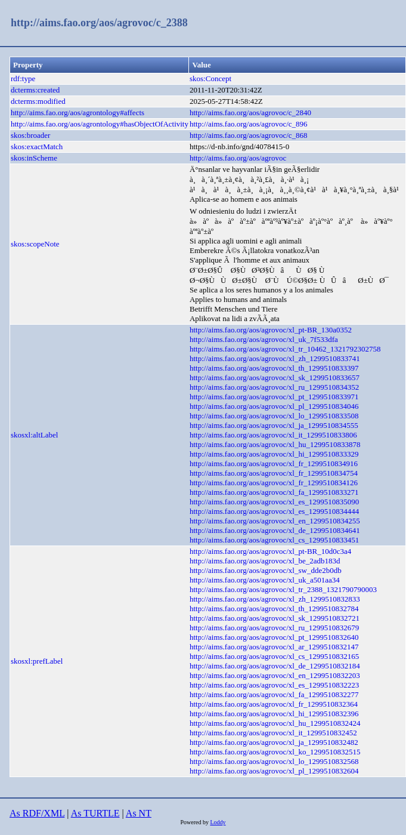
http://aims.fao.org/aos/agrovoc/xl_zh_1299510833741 (275, 358)
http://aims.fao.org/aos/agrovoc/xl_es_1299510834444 (274, 511)
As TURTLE (95, 813)
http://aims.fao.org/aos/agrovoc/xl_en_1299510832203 (275, 675)
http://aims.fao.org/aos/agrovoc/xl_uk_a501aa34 (265, 579)
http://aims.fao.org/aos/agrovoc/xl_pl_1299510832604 (274, 770)
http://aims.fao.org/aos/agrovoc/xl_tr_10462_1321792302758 (285, 348)
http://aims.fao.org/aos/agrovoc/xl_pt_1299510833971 (274, 396)
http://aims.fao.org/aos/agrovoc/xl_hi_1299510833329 (274, 453)
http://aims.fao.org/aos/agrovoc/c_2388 (99, 23)
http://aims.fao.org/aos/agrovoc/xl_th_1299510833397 (274, 367)
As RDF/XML (37, 813)
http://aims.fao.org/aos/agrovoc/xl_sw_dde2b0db (266, 570)
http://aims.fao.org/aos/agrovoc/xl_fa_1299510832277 (274, 694)
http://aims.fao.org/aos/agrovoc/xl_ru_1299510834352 (274, 387)
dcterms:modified (38, 101)
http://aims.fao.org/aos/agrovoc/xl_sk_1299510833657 (274, 377)
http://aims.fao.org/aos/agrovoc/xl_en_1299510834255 (275, 520)
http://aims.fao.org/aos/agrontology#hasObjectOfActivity (99, 123)
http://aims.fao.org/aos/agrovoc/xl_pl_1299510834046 (274, 406)
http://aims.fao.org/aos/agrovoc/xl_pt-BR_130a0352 (271, 329)
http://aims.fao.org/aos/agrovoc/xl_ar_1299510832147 (274, 646)
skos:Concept (210, 78)
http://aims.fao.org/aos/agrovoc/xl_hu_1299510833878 (275, 444)
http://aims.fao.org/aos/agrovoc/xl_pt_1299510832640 (274, 637)
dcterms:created (35, 89)
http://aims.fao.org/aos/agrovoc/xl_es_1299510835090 (274, 501)
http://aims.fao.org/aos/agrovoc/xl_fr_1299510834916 (274, 463)
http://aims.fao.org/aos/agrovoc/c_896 (249, 123)
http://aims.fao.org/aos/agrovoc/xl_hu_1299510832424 (275, 723)
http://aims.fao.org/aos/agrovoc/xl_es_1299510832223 (274, 684)
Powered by (195, 822)
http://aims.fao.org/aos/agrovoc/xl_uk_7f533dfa (264, 339)
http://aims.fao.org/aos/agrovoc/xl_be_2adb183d (265, 560)
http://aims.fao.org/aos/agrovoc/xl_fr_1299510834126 (274, 482)
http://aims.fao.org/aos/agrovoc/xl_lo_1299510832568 (274, 761)
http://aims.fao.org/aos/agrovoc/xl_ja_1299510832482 (274, 742)
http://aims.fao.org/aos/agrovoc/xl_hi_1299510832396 (274, 713)
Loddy (217, 822)
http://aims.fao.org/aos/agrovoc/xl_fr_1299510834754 (274, 473)
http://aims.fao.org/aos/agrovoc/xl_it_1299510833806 (273, 434)
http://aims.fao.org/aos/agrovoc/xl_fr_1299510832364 (274, 704)
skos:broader (30, 135)
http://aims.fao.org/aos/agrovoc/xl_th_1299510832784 (274, 608)
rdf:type (23, 78)
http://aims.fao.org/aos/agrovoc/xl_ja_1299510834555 (274, 425)
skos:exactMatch (37, 146)
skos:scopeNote (35, 243)
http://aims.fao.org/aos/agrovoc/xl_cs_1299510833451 (274, 539)
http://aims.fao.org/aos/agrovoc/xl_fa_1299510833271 (274, 492)
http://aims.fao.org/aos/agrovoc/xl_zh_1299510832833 (275, 598)
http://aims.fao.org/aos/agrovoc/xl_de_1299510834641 (275, 530)
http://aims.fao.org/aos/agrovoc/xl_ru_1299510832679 (274, 627)
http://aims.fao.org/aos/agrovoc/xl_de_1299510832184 (275, 665)
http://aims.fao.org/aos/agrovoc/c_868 (249, 135)
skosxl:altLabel (34, 434)
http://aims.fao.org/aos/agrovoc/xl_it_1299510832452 (273, 732)
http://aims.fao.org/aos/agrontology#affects (77, 112)
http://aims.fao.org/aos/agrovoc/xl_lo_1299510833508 (274, 415)
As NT (138, 813)
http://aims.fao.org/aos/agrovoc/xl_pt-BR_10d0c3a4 (270, 551)
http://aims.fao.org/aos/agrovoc (238, 157)
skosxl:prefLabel (37, 661)
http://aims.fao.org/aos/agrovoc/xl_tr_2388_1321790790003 (283, 589)
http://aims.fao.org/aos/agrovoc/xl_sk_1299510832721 (274, 618)
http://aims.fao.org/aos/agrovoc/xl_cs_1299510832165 (274, 656)
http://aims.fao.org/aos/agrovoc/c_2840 (250, 112)
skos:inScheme (34, 157)
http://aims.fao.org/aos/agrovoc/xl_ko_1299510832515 (275, 751)
